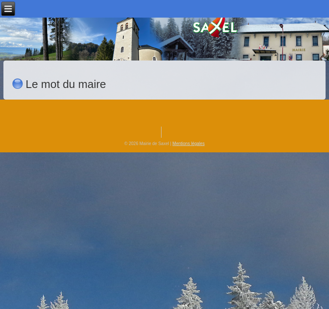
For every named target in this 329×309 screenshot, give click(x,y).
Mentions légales (189, 143)
